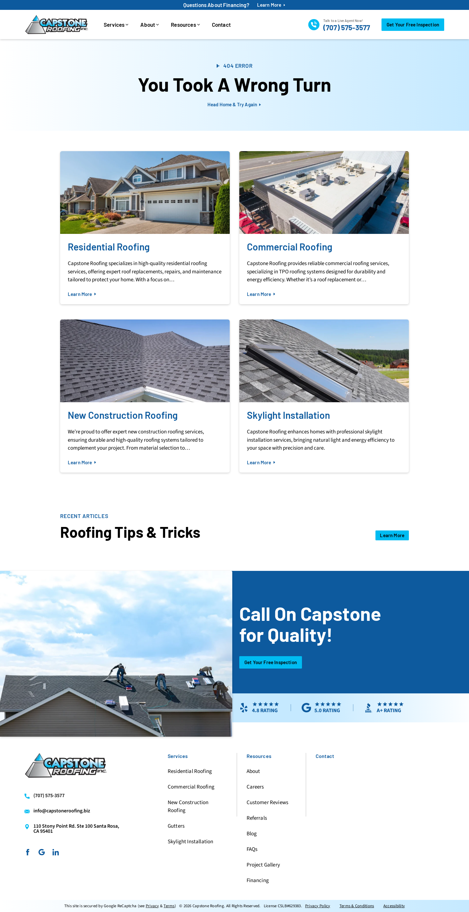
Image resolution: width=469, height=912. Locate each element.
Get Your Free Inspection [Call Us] (413, 24)
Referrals (257, 818)
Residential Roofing (190, 771)
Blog (252, 834)
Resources (183, 24)
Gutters (176, 826)
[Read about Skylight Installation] (324, 396)
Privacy (152, 906)
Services (114, 24)
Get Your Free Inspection (270, 662)
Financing (258, 880)
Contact (221, 24)
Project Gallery (263, 865)
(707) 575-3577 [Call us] (49, 796)
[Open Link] (392, 535)
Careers (255, 787)
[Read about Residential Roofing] (145, 227)
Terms (169, 906)
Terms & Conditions (357, 906)
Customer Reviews (268, 802)
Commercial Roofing (191, 787)
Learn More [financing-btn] (269, 5)
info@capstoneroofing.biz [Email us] (61, 811)
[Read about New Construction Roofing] (145, 396)
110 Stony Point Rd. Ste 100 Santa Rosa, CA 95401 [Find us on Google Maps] (76, 829)
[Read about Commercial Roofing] (324, 227)
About (147, 24)
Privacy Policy (317, 906)
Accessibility (394, 906)
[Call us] (339, 24)
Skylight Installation (190, 841)
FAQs (252, 849)
